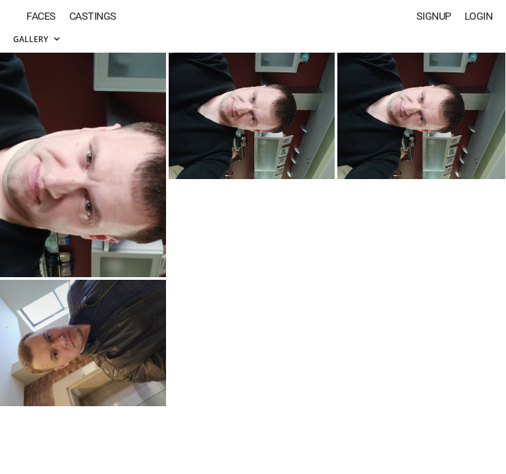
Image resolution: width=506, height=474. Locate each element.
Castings (93, 16)
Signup (433, 16)
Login (478, 16)
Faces (41, 16)
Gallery (36, 39)
